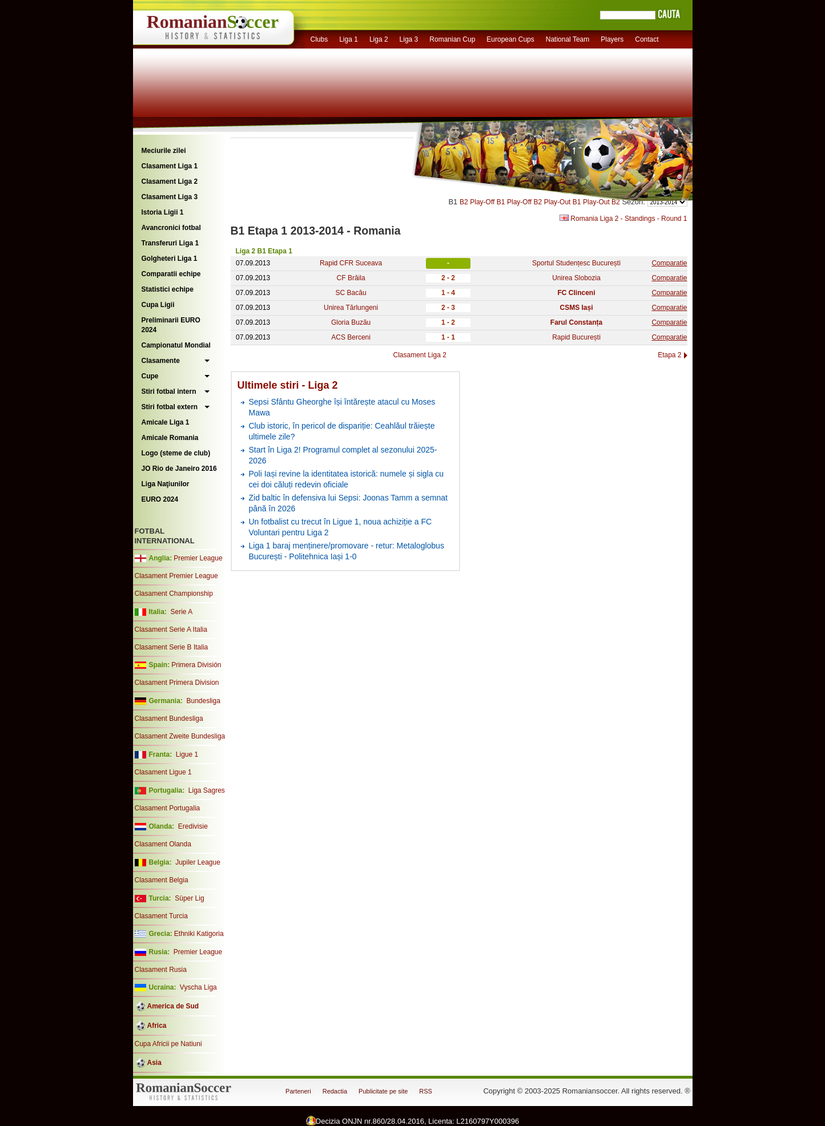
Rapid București (576, 337)
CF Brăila (351, 278)
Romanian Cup (452, 39)
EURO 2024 (160, 499)
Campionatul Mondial (176, 345)
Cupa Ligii (158, 305)
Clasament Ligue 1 (163, 772)
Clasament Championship (174, 594)
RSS (425, 1091)
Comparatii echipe (171, 274)
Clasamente (161, 361)
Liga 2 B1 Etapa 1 (264, 251)
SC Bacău (351, 293)
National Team (568, 39)
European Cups (510, 39)
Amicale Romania (170, 438)
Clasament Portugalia (167, 808)
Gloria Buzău (351, 322)
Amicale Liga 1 (166, 422)
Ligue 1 (187, 754)
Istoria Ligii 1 (163, 212)
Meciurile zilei (164, 151)
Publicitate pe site (383, 1091)
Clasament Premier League (176, 576)
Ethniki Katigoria (199, 934)
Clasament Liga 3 (170, 197)
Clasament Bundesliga (169, 719)
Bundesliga (203, 701)
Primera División (196, 665)
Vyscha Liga (197, 987)
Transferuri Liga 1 (170, 243)
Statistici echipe (168, 289)
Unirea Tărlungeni (351, 308)
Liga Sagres (206, 790)
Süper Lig (189, 898)
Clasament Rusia (161, 970)
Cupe (150, 376)
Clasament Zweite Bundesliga (180, 736)
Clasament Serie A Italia (171, 629)
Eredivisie (193, 826)
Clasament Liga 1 (170, 166)
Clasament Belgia (161, 880)
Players (612, 39)
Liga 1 (348, 39)
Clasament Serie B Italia (171, 647)
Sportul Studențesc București (576, 263)
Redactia (335, 1091)
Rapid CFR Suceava (351, 263)
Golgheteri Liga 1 (170, 259)
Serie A (181, 612)
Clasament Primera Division (177, 683)
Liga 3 (409, 39)
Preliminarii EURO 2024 (171, 325)
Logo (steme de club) (176, 453)
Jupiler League (197, 862)
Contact (646, 39)
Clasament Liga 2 (170, 181)
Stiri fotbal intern (169, 391)
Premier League (198, 558)
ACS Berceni (351, 337)
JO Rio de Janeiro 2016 (179, 469)
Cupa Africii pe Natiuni (168, 1044)
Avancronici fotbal (171, 228)
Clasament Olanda (163, 844)
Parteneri (298, 1091)
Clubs (319, 39)
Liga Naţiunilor (166, 484)
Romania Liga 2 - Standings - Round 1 (623, 219)
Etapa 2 (669, 355)
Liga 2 (378, 39)
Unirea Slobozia (576, 278)
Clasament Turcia (161, 916)
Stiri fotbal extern (170, 407)
